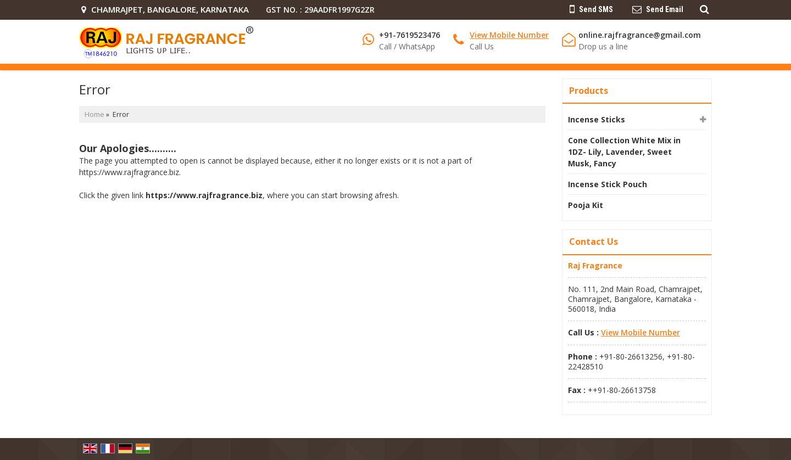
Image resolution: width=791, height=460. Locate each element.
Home (94, 114)
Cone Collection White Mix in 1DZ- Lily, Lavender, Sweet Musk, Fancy (624, 152)
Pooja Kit (585, 205)
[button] (509, 35)
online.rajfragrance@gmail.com (639, 35)
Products (588, 91)
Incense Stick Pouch (607, 184)
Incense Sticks (596, 119)
